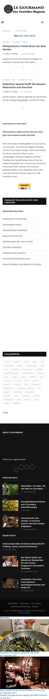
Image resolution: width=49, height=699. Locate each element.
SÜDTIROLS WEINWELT (12, 247)
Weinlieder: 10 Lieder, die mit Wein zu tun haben (33, 487)
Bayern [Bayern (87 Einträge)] (26, 362)
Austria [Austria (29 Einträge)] (6, 362)
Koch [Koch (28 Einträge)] (42, 377)
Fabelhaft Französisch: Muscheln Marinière (19, 652)
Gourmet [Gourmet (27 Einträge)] (39, 369)
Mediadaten (13, 603)
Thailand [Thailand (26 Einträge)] (7, 396)
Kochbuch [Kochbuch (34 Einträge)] (7, 381)
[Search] (46, 22)
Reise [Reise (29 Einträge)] (26, 384)
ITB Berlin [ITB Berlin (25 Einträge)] (32, 377)
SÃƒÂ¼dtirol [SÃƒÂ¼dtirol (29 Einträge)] (30, 392)
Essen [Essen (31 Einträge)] (42, 366)
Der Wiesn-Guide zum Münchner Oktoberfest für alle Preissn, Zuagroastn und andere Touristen (32, 563)
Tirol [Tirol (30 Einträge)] (16, 396)
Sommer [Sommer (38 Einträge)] (7, 392)
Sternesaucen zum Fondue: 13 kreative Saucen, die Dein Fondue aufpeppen (33, 522)
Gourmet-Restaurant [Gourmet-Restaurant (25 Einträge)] (11, 373)
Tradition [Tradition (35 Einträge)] (36, 396)
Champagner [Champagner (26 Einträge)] (8, 366)
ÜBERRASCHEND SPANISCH (14, 253)
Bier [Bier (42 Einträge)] (42, 362)
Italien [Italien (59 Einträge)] (23, 377)
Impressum (24, 603)
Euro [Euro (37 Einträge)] (6, 369)
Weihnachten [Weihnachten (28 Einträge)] (8, 400)
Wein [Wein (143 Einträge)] (19, 400)
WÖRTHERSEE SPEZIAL (12, 224)
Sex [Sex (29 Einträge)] (39, 388)
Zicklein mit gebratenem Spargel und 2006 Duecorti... (24, 695)
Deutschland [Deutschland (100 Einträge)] (31, 366)
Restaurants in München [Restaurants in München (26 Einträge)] (25, 388)
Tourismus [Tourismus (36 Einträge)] (25, 396)
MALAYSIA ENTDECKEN (12, 236)
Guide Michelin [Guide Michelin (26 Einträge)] (28, 373)
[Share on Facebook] (23, 67)
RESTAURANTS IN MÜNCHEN (15, 219)
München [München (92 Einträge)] (17, 384)
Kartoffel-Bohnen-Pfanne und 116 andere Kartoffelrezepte (33, 504)
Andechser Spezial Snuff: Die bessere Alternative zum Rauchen (24, 85)
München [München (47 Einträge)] (35, 381)
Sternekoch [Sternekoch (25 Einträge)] (18, 392)
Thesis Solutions (24, 613)
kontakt (35, 606)
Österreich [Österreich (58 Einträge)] (17, 403)
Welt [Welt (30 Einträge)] (36, 400)
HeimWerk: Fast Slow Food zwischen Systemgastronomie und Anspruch (33, 583)
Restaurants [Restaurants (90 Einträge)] (8, 388)
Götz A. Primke (11, 53)
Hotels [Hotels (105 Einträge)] (14, 377)
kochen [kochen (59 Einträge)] (18, 381)
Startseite (6, 31)
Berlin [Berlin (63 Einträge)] (34, 362)
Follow (5, 412)
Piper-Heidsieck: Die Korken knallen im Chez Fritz (22, 690)
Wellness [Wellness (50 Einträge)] (27, 400)
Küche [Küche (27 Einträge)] (26, 381)
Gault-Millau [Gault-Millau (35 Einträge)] (27, 369)
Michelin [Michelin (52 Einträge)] (7, 384)
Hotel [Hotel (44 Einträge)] (6, 377)
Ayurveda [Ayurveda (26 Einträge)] (16, 362)
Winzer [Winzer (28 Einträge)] (6, 403)
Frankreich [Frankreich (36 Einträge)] (15, 369)
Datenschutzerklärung (20, 606)
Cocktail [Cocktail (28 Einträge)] (20, 366)
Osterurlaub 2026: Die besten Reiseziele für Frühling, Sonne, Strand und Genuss (24, 545)
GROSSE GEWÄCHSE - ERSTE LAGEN (18, 241)
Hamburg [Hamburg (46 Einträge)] (40, 373)
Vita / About (36, 603)
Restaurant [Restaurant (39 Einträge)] (36, 384)
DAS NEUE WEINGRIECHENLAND (16, 258)
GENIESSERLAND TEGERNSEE (15, 230)
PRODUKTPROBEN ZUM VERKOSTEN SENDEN (22, 264)
